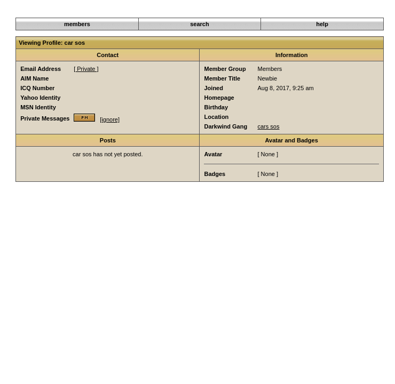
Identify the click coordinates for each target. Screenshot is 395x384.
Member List (319, 12)
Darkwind (284, 12)
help (322, 24)
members (77, 24)
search (199, 24)
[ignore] (110, 119)
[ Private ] (86, 69)
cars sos (268, 126)
